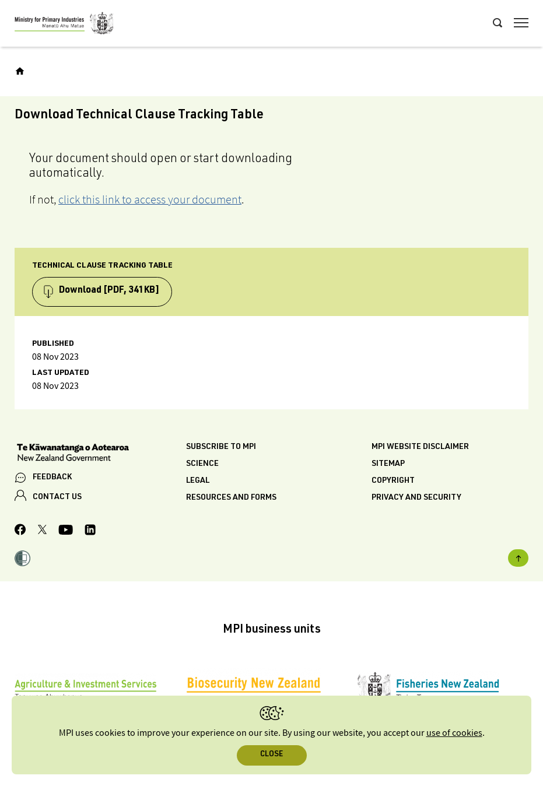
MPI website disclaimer (420, 447)
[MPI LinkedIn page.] (90, 531)
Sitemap (388, 464)
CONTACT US (57, 497)
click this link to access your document (149, 199)
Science (202, 464)
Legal (197, 481)
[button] (22, 559)
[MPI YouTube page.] (65, 531)
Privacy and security (416, 498)
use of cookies (454, 733)
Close (271, 755)
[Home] (20, 71)
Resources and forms (231, 498)
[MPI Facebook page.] (20, 531)
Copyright (393, 481)
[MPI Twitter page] (42, 531)
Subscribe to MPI (221, 447)
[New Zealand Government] (100, 453)
